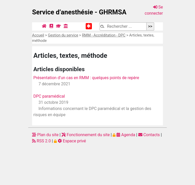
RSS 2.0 (41, 140)
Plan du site (45, 134)
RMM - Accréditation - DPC (103, 35)
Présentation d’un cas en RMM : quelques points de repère (86, 77)
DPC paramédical (49, 96)
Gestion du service (63, 35)
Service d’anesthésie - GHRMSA (79, 12)
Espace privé (70, 140)
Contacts (149, 134)
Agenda (124, 134)
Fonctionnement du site (86, 134)
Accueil (38, 35)
